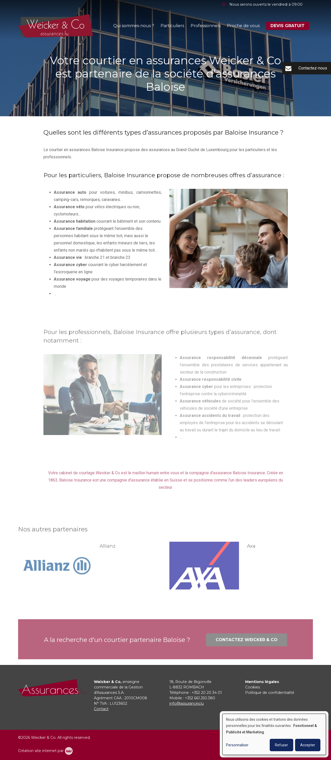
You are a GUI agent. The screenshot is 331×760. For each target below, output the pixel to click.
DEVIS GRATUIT (287, 25)
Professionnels (206, 25)
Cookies (252, 687)
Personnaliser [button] (237, 745)
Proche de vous (243, 25)
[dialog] (274, 734)
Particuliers (172, 25)
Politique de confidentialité (269, 692)
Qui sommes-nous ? (133, 25)
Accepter (307, 745)
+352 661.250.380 (200, 698)
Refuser (281, 745)
